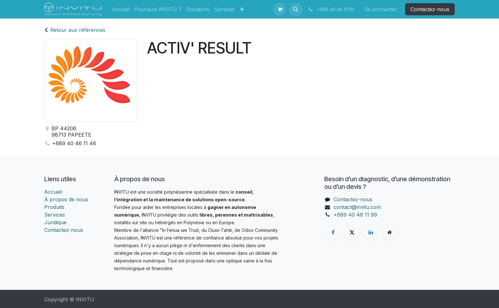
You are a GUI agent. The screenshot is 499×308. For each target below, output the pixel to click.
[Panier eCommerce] (279, 9)
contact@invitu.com (357, 207)
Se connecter (380, 9)
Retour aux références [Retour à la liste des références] (74, 30)
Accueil (53, 192)
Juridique (55, 222)
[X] (352, 232)
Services (54, 214)
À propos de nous (66, 199)
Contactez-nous (430, 9)
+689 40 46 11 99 (355, 214)
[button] (295, 9)
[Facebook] (333, 232)
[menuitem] (120, 9)
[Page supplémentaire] (389, 232)
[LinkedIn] (370, 232)
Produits (54, 207)
